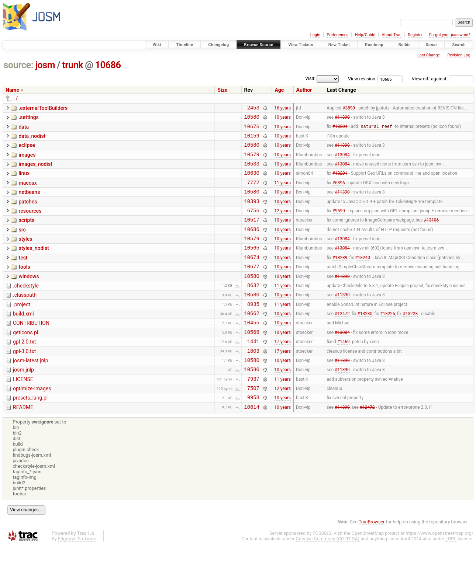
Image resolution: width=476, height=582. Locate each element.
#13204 (340, 129)
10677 (251, 286)
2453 (253, 108)
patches (27, 213)
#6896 (338, 192)
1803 (253, 380)
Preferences (337, 34)
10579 (251, 160)
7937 (253, 411)
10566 (251, 359)
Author (304, 90)
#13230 (364, 338)
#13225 (387, 338)
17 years (282, 370)
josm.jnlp (23, 401)
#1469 (343, 370)
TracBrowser (372, 558)
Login (315, 34)
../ (15, 98)
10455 (251, 348)
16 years (282, 108)
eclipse (26, 150)
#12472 (342, 338)
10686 (108, 65)
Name (12, 90)
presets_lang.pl (30, 432)
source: (19, 65)
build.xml (23, 338)
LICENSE (23, 411)
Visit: (310, 78)
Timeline (184, 44)
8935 (253, 328)
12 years (282, 223)
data (23, 129)
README (23, 443)
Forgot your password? (449, 34)
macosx (27, 192)
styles (25, 254)
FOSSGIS (322, 569)
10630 (251, 181)
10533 (251, 171)
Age (279, 90)
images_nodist (35, 171)
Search (459, 44)
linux (24, 181)
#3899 (348, 108)
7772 (253, 192)
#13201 (340, 181)
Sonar (431, 44)
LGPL (450, 575)
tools (24, 286)
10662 (251, 338)
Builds (405, 44)
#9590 (338, 223)
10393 (251, 213)
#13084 (342, 160)
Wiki (157, 44)
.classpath (25, 317)
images (26, 160)
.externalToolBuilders (43, 108)
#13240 (362, 275)
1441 (253, 369)
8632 (253, 307)
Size (222, 90)
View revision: (362, 78)
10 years (282, 119)
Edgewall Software (77, 575)
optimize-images (32, 422)
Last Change (428, 55)
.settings (28, 118)
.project (21, 328)
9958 (253, 432)
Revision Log (458, 55)
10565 (251, 265)
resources (29, 223)
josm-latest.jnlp (30, 390)
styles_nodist (33, 265)
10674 (251, 275)
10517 (251, 233)
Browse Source (258, 44)
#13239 (340, 275)
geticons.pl (25, 359)
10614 (251, 443)
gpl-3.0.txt (24, 380)
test (22, 275)
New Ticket (339, 44)
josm (45, 65)
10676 (251, 129)
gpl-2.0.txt (24, 369)
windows (28, 296)
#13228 (410, 338)
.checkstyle (26, 307)
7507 (253, 422)
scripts (26, 233)
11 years (282, 192)
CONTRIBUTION (31, 348)
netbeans (29, 202)
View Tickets (300, 44)
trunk (72, 65)
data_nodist (31, 139)
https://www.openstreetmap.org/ (439, 569)
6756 (253, 223)
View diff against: (442, 78)
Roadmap (374, 44)
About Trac (391, 34)
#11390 (342, 119)
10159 (251, 139)
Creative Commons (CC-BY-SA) (328, 575)
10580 (251, 118)
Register (415, 34)
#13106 (431, 234)
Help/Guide (365, 34)
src (21, 244)
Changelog (218, 44)
